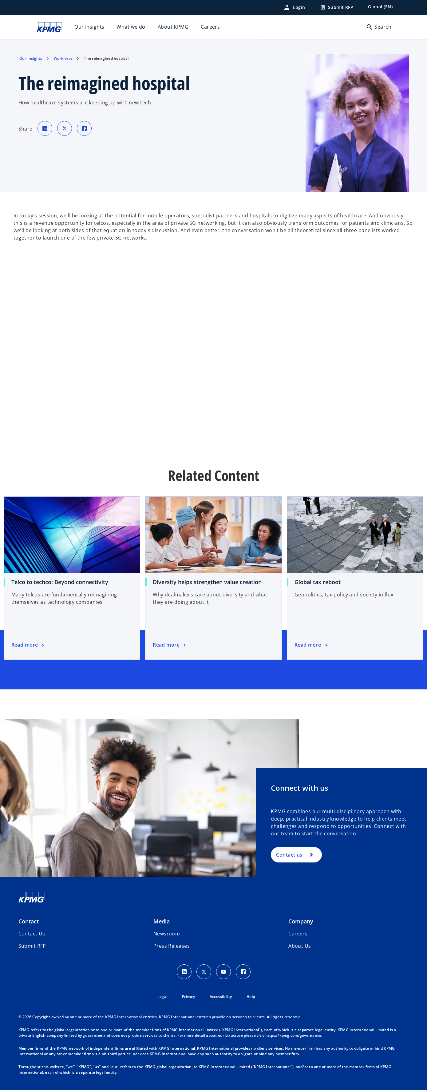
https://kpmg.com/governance (293, 1035)
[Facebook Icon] (243, 971)
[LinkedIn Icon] (184, 971)
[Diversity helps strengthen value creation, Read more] (170, 645)
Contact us (289, 854)
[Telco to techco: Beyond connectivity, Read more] (28, 645)
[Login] (294, 7)
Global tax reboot (318, 582)
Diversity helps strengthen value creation (207, 582)
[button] (32, 946)
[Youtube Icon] (223, 971)
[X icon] (203, 971)
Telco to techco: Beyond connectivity (59, 582)
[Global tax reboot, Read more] (312, 645)
